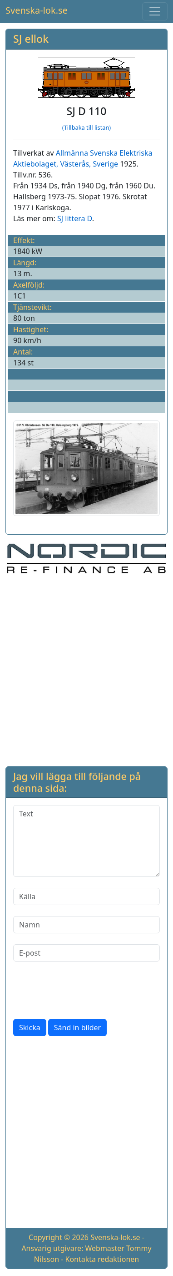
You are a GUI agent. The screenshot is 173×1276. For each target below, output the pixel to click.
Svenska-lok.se (36, 10)
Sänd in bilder (77, 1028)
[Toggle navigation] (155, 11)
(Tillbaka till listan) (86, 127)
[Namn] (86, 924)
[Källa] (86, 896)
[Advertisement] (86, 668)
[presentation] (82, 990)
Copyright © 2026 (59, 1237)
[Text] (86, 841)
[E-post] (86, 953)
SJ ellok (31, 38)
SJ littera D (74, 218)
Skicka (29, 1028)
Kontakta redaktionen (102, 1259)
